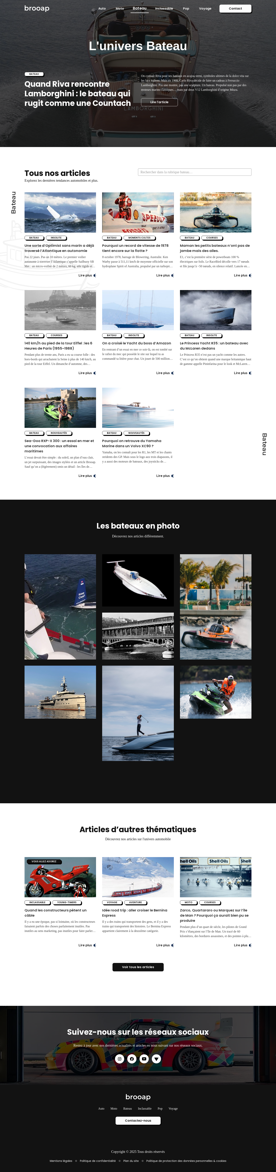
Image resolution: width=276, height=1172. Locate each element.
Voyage (205, 8)
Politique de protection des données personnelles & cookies (186, 1161)
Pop (186, 8)
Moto (120, 8)
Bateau (139, 8)
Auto (102, 8)
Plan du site (131, 1161)
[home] (37, 8)
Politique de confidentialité (98, 1161)
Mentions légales (61, 1161)
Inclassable (164, 8)
